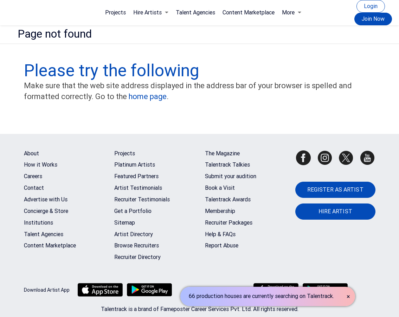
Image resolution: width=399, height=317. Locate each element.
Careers (33, 176)
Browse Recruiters (136, 245)
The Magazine (222, 153)
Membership (220, 211)
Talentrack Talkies (227, 164)
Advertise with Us (45, 199)
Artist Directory (133, 234)
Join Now (373, 18)
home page (148, 96)
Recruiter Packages (228, 222)
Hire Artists (150, 12)
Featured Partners (136, 176)
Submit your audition (230, 176)
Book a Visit (220, 188)
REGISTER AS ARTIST (335, 189)
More (291, 12)
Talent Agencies (195, 12)
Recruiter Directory (137, 257)
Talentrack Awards (228, 199)
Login (371, 6)
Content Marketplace (249, 12)
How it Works (40, 164)
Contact (34, 188)
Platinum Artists (134, 164)
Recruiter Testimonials (142, 199)
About (31, 153)
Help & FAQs (220, 234)
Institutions (38, 222)
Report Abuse (221, 245)
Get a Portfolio (133, 211)
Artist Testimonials (138, 188)
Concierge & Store (46, 211)
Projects (115, 12)
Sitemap (124, 222)
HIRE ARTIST (335, 211)
